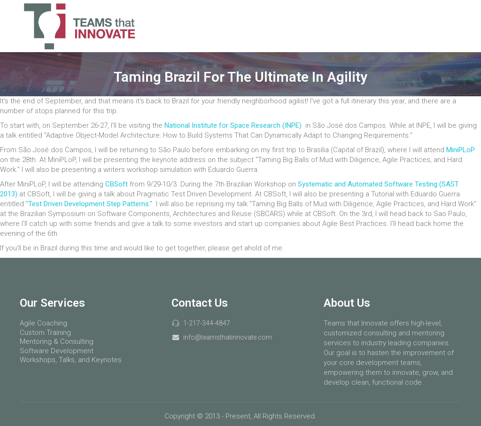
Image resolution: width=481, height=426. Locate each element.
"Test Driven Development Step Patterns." (89, 204)
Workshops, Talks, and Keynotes (71, 360)
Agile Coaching (43, 323)
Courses (386, 26)
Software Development (56, 351)
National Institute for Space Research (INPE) (233, 125)
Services (339, 26)
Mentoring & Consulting (56, 341)
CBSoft (117, 184)
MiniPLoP (460, 150)
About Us (436, 26)
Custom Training (45, 332)
